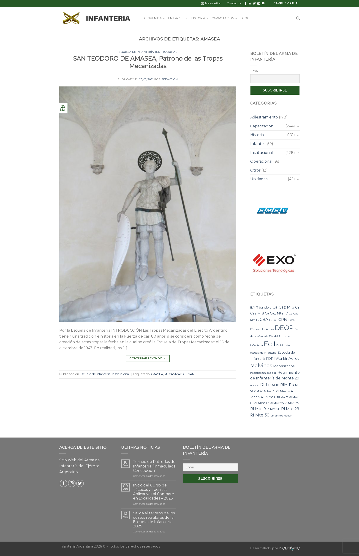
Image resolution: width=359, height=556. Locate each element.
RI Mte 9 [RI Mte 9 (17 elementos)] (258, 408)
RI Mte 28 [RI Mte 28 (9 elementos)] (273, 409)
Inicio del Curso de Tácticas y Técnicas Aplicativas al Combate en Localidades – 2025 (153, 492)
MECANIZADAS (175, 374)
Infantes (257, 144)
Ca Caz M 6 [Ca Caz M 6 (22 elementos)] (283, 307)
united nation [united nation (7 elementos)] (283, 415)
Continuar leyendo (147, 358)
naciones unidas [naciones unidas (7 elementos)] (260, 372)
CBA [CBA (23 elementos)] (264, 319)
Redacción (169, 79)
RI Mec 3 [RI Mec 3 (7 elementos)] (269, 391)
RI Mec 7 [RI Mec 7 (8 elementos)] (282, 397)
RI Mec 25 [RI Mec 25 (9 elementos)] (277, 403)
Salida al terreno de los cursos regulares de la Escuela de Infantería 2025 (154, 520)
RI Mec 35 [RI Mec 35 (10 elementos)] (292, 403)
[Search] (298, 18)
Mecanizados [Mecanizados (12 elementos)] (283, 366)
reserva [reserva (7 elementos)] (254, 385)
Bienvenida (154, 18)
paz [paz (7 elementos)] (274, 372)
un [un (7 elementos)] (272, 415)
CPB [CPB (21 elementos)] (282, 319)
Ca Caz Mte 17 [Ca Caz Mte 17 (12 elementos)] (276, 313)
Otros (255, 170)
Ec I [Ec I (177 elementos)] (269, 344)
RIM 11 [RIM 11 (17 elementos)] (285, 384)
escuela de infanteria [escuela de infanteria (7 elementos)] (263, 352)
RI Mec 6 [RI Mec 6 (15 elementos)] (268, 397)
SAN (191, 374)
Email (254, 71)
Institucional (166, 52)
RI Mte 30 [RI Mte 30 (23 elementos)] (259, 415)
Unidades (178, 18)
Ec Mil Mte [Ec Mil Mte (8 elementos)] (283, 345)
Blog (245, 18)
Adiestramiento (264, 117)
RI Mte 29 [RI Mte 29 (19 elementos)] (290, 408)
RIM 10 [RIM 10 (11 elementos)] (273, 385)
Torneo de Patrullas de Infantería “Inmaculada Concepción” (154, 466)
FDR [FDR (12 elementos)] (269, 359)
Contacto (234, 3)
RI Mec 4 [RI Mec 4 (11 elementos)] (282, 391)
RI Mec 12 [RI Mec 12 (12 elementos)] (261, 403)
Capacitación (224, 18)
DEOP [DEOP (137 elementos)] (284, 328)
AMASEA (156, 374)
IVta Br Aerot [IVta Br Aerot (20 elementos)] (286, 358)
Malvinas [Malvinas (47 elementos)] (261, 365)
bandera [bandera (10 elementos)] (265, 307)
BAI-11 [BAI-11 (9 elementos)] (254, 307)
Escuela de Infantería (136, 52)
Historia (200, 18)
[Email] (210, 467)
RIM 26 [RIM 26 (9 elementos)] (258, 391)
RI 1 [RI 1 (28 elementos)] (263, 384)
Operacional (261, 161)
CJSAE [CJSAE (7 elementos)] (273, 320)
